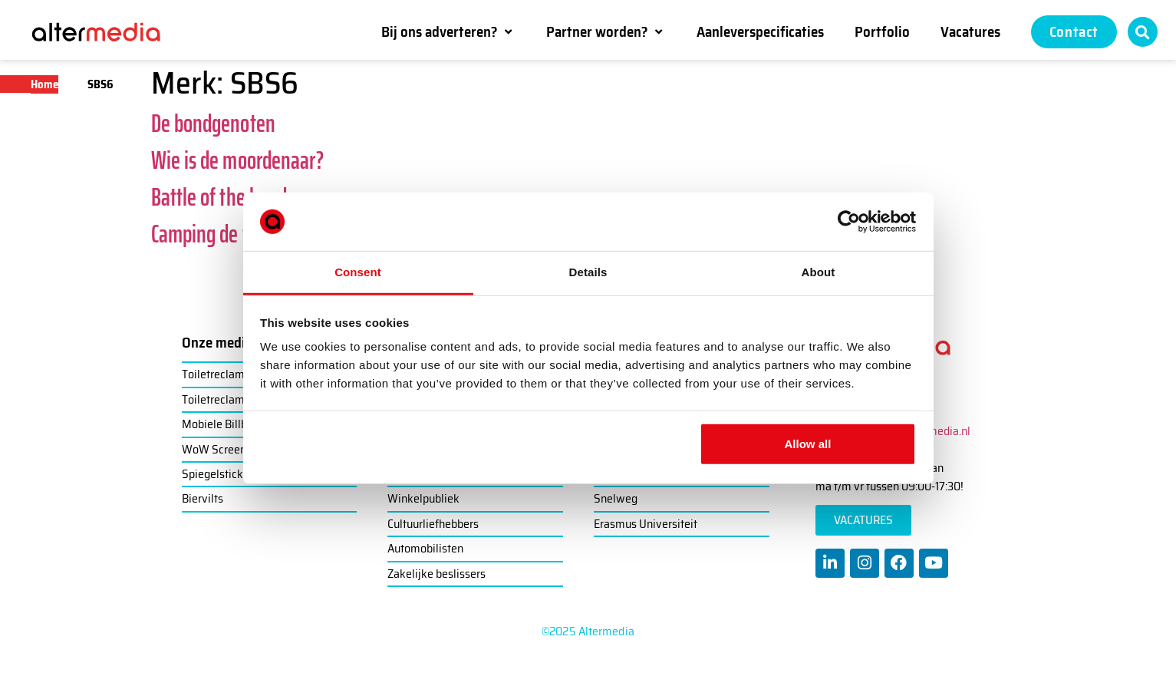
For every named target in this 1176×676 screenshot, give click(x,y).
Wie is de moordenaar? (237, 160)
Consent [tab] (357, 272)
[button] (448, 31)
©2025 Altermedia (588, 631)
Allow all (808, 443)
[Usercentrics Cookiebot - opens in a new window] (849, 221)
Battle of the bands (223, 197)
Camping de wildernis (231, 234)
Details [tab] (588, 272)
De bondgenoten (213, 123)
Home (44, 84)
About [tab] (818, 272)
